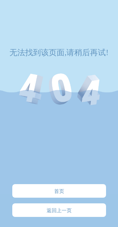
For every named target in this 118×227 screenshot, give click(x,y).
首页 (59, 191)
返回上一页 (59, 210)
